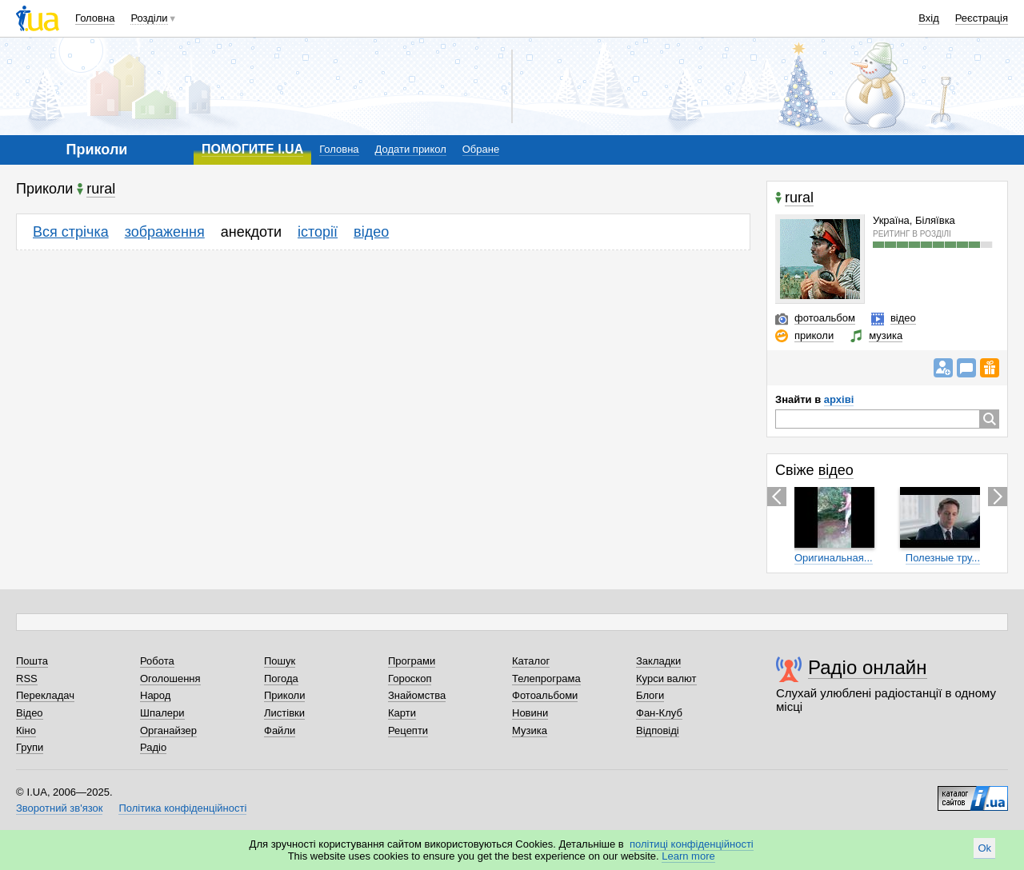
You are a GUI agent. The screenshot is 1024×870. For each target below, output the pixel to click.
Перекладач (45, 695)
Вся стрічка (71, 232)
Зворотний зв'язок (59, 808)
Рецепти (408, 730)
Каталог (531, 661)
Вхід (928, 18)
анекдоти (251, 232)
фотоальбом (824, 318)
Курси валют (666, 678)
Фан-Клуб (659, 713)
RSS (27, 678)
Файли (279, 730)
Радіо (153, 747)
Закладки (658, 661)
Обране (480, 149)
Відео (29, 713)
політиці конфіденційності (692, 844)
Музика (529, 730)
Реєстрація (981, 18)
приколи (814, 335)
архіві (839, 399)
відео (371, 232)
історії (318, 232)
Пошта (32, 661)
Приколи (284, 695)
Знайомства (417, 695)
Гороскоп (409, 678)
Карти (402, 713)
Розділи (148, 18)
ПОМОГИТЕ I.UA (252, 149)
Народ (155, 695)
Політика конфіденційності (182, 808)
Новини (530, 713)
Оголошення (170, 678)
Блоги (650, 695)
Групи (29, 747)
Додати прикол (410, 149)
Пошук (279, 661)
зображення (165, 232)
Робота (157, 661)
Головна (94, 18)
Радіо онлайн (867, 667)
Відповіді (657, 730)
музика (885, 335)
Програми (411, 661)
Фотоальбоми (545, 695)
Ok (984, 848)
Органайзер (168, 730)
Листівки (284, 713)
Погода (281, 678)
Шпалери (162, 713)
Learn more (688, 856)
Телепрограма (546, 678)
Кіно (26, 730)
